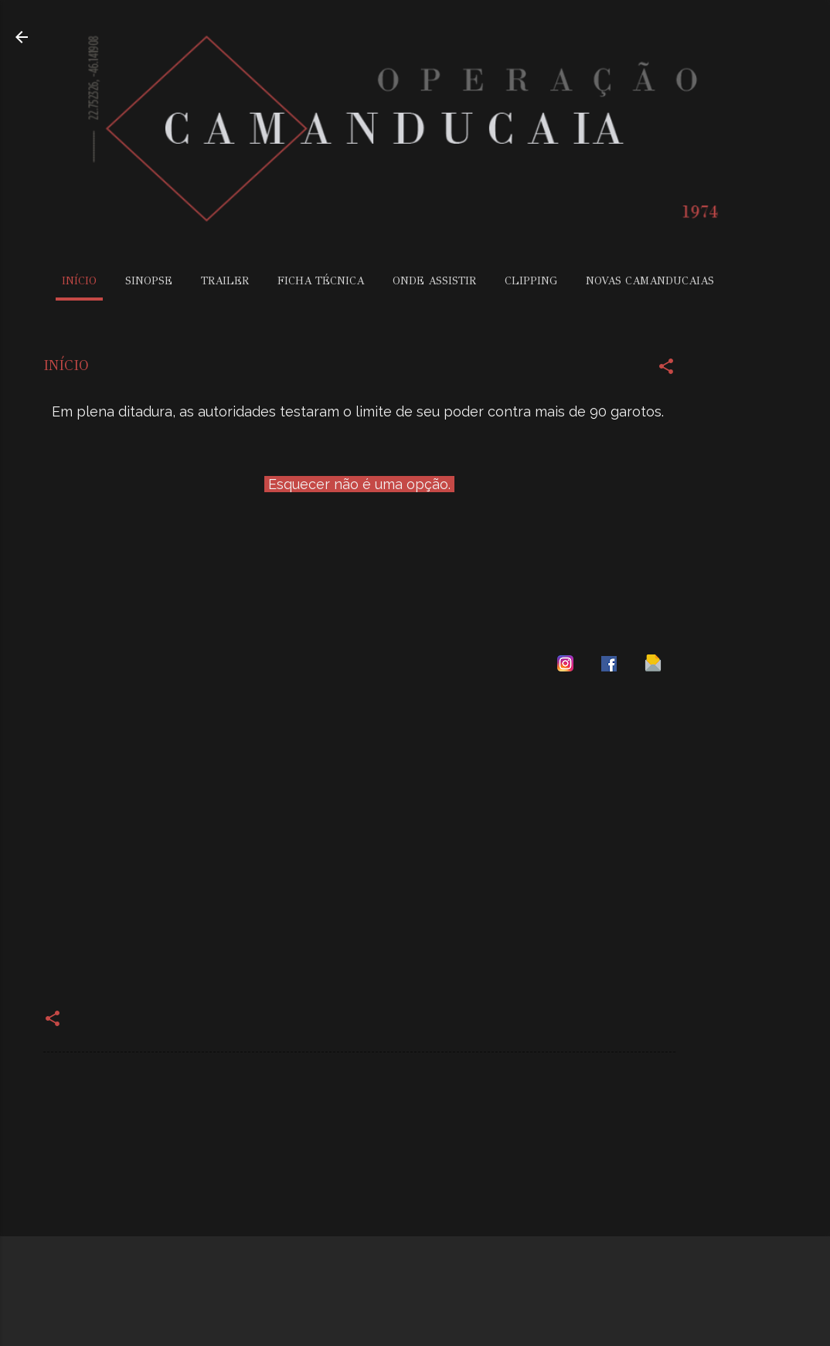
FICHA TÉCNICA (320, 280)
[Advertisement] (768, 565)
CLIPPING (531, 280)
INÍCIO (79, 280)
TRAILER (225, 280)
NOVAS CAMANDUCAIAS (650, 280)
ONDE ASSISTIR (434, 280)
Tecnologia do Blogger (415, 1305)
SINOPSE (148, 280)
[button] (666, 369)
